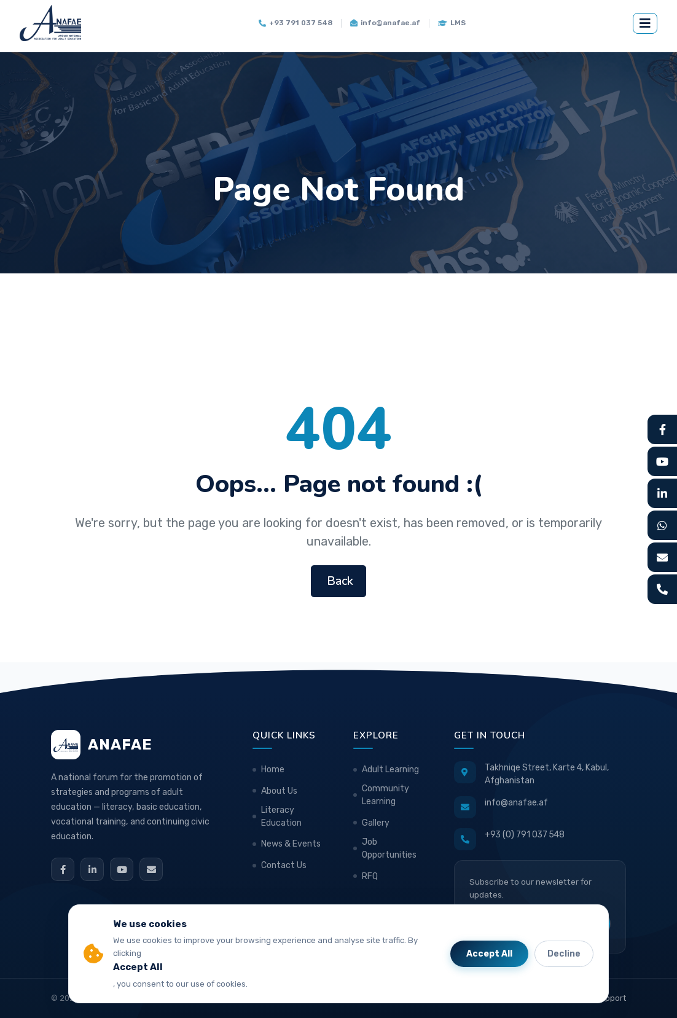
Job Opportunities (389, 848)
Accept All (489, 954)
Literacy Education (281, 816)
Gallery (375, 823)
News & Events (291, 844)
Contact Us (284, 865)
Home (272, 769)
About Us (279, 791)
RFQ (370, 876)
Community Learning (385, 795)
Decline (564, 954)
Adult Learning (390, 769)
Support (610, 998)
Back (338, 581)
